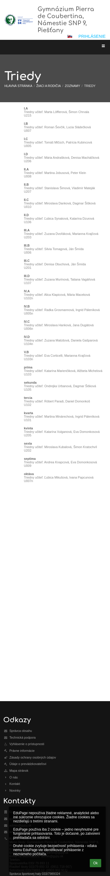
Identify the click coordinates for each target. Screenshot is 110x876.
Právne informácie (22, 750)
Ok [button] (95, 863)
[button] (69, 36)
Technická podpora (22, 737)
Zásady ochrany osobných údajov (32, 757)
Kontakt (14, 784)
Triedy (90, 86)
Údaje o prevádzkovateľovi (27, 764)
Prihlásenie (92, 36)
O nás (13, 777)
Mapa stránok (18, 770)
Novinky (15, 790)
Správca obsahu (20, 730)
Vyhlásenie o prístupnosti (26, 744)
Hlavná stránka (18, 86)
